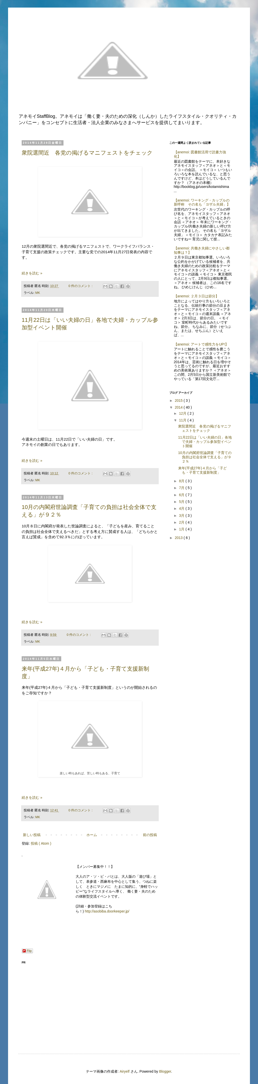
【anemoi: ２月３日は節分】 (196, 296)
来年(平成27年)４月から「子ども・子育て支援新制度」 (202, 470)
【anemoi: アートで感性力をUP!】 (201, 344)
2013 (179, 538)
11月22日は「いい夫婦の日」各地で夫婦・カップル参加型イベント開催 (205, 441)
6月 (182, 495)
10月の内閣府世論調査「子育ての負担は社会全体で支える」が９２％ (205, 457)
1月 (182, 529)
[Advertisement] (90, 1002)
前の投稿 (150, 835)
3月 (182, 516)
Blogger (165, 1071)
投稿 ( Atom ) (41, 843)
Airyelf (125, 1071)
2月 (182, 522)
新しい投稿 (32, 835)
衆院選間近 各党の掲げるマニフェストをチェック (87, 153)
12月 (183, 413)
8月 (182, 481)
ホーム (91, 835)
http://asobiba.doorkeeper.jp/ (107, 911)
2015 (179, 400)
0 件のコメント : (81, 286)
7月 (182, 488)
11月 (183, 420)
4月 (182, 508)
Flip (27, 951)
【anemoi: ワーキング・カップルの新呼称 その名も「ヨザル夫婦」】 (202, 202)
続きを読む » (32, 273)
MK (37, 293)
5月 (182, 502)
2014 (179, 407)
